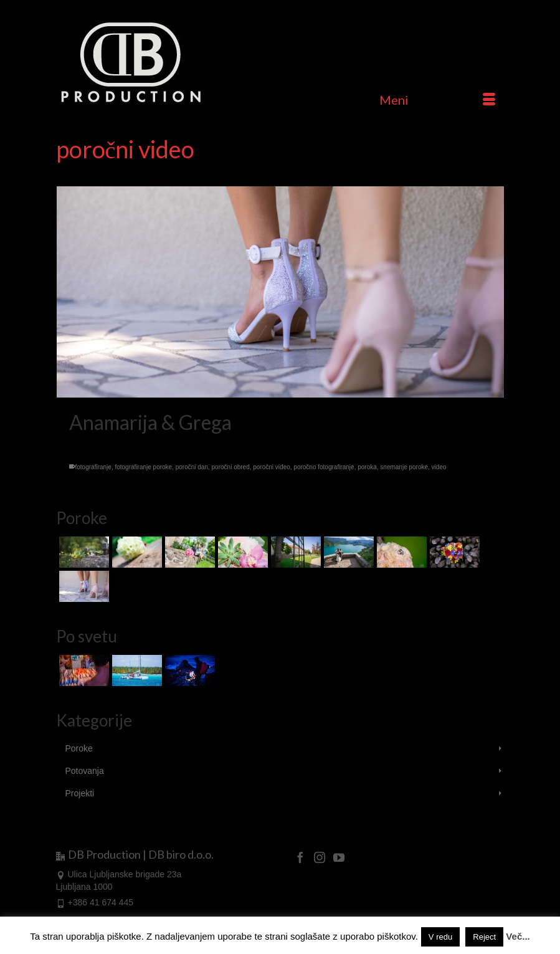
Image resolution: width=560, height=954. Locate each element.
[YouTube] (339, 856)
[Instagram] (319, 856)
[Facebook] (300, 856)
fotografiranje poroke (143, 467)
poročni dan (192, 467)
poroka (367, 467)
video (439, 467)
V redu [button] (440, 937)
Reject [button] (484, 937)
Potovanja (84, 771)
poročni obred (231, 467)
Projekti (80, 793)
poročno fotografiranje (323, 467)
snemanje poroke (404, 467)
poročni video (271, 467)
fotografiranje (93, 467)
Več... (517, 936)
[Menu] (437, 99)
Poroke (79, 748)
